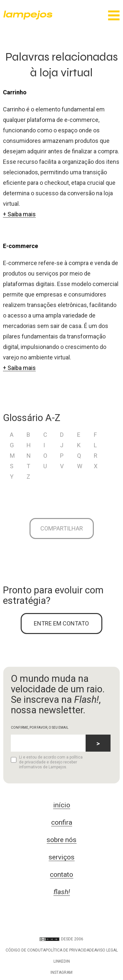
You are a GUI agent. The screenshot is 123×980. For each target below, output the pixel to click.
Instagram (61, 972)
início (61, 805)
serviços (61, 857)
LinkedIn (61, 961)
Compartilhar (61, 528)
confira (61, 822)
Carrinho (15, 92)
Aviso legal (106, 950)
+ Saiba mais (19, 214)
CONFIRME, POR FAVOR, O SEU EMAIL (40, 727)
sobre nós (61, 840)
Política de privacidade (70, 950)
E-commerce (20, 245)
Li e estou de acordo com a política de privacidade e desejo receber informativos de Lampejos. (47, 762)
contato (61, 874)
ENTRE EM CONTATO (61, 623)
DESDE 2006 (61, 939)
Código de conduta (26, 950)
